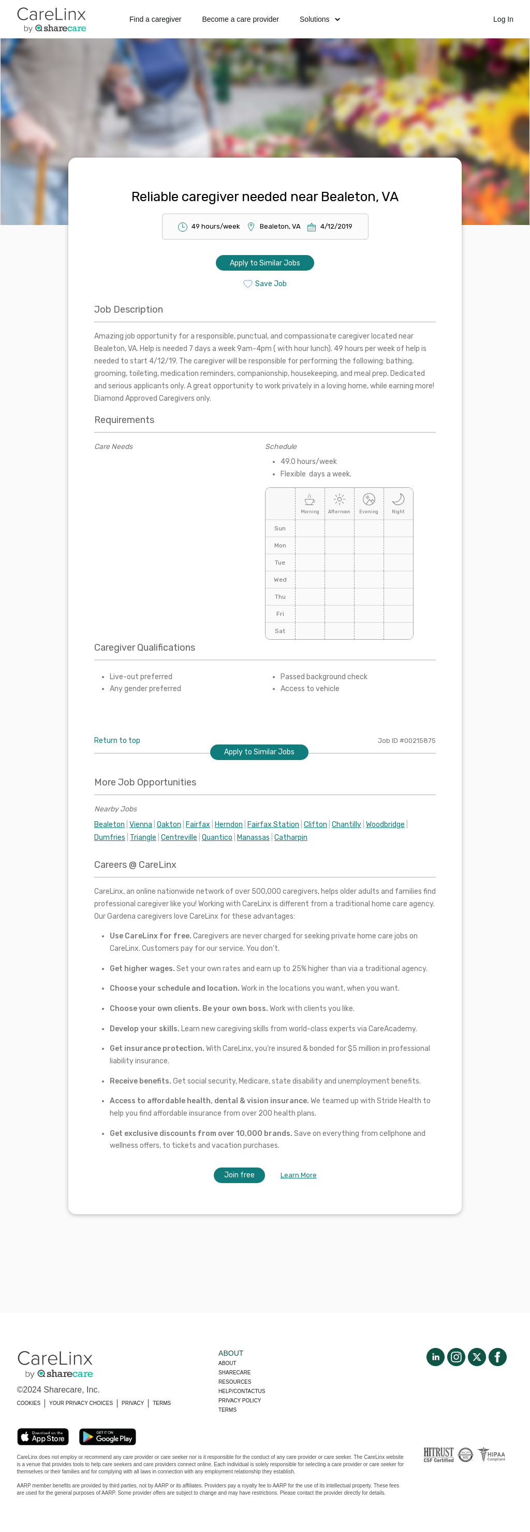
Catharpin (290, 837)
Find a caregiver (155, 19)
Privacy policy (239, 1400)
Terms (227, 1410)
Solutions (320, 19)
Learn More (299, 1175)
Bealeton (109, 824)
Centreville (179, 837)
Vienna (140, 824)
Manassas (253, 837)
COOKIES (29, 1403)
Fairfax (198, 824)
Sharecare (234, 1372)
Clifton (315, 824)
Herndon (229, 824)
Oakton (169, 824)
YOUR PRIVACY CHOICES (81, 1403)
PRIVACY (133, 1403)
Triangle (143, 837)
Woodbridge (385, 824)
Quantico (217, 837)
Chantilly (346, 824)
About (227, 1363)
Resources (234, 1382)
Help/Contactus (241, 1391)
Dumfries (109, 837)
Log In (503, 19)
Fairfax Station (273, 824)
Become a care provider (240, 19)
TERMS (162, 1403)
